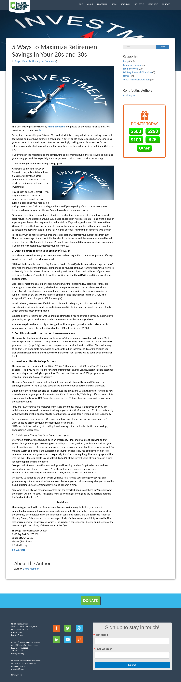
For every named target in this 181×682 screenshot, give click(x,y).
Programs (102, 4)
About (90, 4)
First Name (101, 635)
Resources (125, 4)
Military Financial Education (137, 72)
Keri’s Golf (153, 4)
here (41, 130)
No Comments (48, 61)
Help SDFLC (139, 4)
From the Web (130, 68)
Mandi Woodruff (56, 126)
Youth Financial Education (136, 79)
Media (114, 4)
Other (126, 75)
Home (80, 4)
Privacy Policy (16, 675)
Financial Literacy (31, 61)
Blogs (17, 61)
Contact (166, 4)
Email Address (103, 649)
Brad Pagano (129, 95)
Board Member (31, 568)
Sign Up (132, 665)
